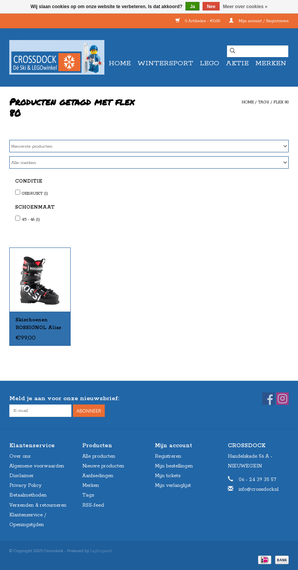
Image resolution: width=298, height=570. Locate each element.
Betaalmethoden (28, 495)
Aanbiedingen (97, 476)
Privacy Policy (25, 485)
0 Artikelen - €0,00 (198, 21)
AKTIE (237, 63)
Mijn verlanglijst (173, 485)
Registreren (168, 456)
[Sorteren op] (149, 146)
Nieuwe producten (103, 466)
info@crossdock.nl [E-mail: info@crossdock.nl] (259, 489)
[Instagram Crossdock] (282, 398)
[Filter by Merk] (149, 162)
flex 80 (281, 102)
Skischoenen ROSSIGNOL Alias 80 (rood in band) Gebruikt (38, 324)
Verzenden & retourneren (37, 505)
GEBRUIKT (35, 193)
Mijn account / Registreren (259, 21)
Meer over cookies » (245, 6)
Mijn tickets (167, 476)
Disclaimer (21, 476)
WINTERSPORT (165, 63)
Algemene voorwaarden (36, 466)
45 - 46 (31, 219)
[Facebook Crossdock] (268, 398)
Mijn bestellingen (174, 466)
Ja (192, 6)
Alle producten (98, 456)
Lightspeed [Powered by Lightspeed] (101, 551)
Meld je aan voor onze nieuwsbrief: (64, 398)
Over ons (19, 456)
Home (120, 63)
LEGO (209, 63)
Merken (270, 63)
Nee (211, 6)
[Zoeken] (258, 51)
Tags (263, 102)
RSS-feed (93, 505)
